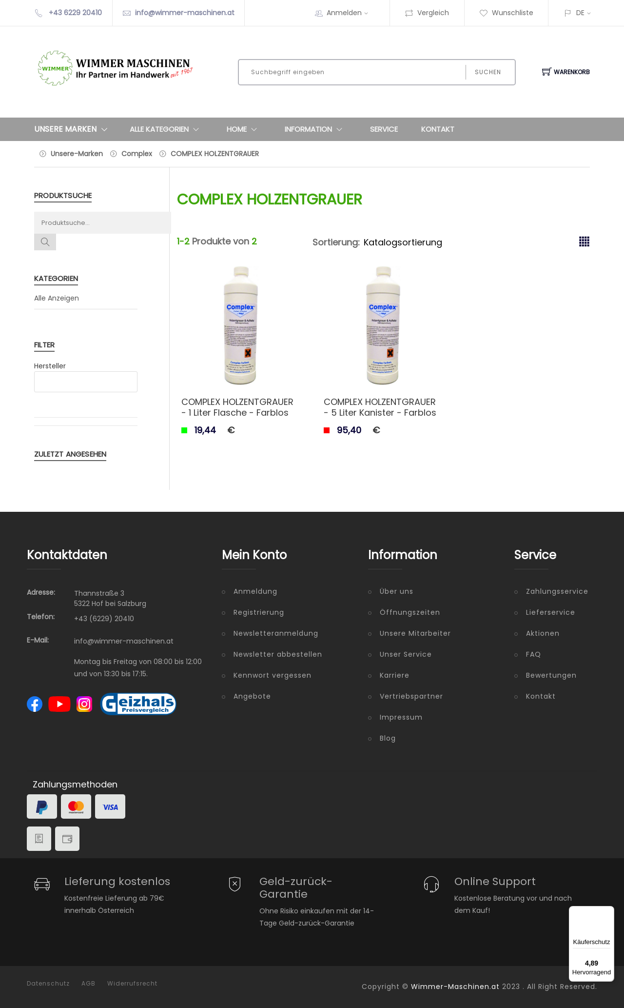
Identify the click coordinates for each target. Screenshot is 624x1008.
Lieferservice (550, 612)
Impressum (401, 717)
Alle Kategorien (166, 129)
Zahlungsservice (557, 591)
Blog (388, 738)
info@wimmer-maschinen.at (184, 13)
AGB (88, 984)
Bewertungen (551, 675)
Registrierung (259, 612)
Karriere (395, 675)
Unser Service (406, 654)
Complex (136, 154)
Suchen (488, 72)
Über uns (396, 591)
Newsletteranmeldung (276, 633)
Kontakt (437, 129)
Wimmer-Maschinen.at (455, 986)
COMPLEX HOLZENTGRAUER (215, 154)
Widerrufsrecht (132, 984)
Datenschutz (48, 984)
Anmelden (350, 13)
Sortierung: (336, 242)
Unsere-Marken (77, 154)
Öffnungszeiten (410, 612)
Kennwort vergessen (273, 675)
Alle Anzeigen (56, 298)
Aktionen (543, 633)
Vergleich (427, 13)
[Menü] (608, 912)
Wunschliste (506, 13)
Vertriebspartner (411, 696)
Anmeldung (255, 591)
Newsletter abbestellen (278, 654)
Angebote (252, 696)
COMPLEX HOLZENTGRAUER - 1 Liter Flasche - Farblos (237, 407)
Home (244, 129)
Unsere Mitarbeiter (415, 633)
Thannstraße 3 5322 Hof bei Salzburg (110, 598)
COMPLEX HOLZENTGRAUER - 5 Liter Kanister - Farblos (380, 407)
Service (384, 129)
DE (580, 13)
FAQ (533, 654)
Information (316, 129)
